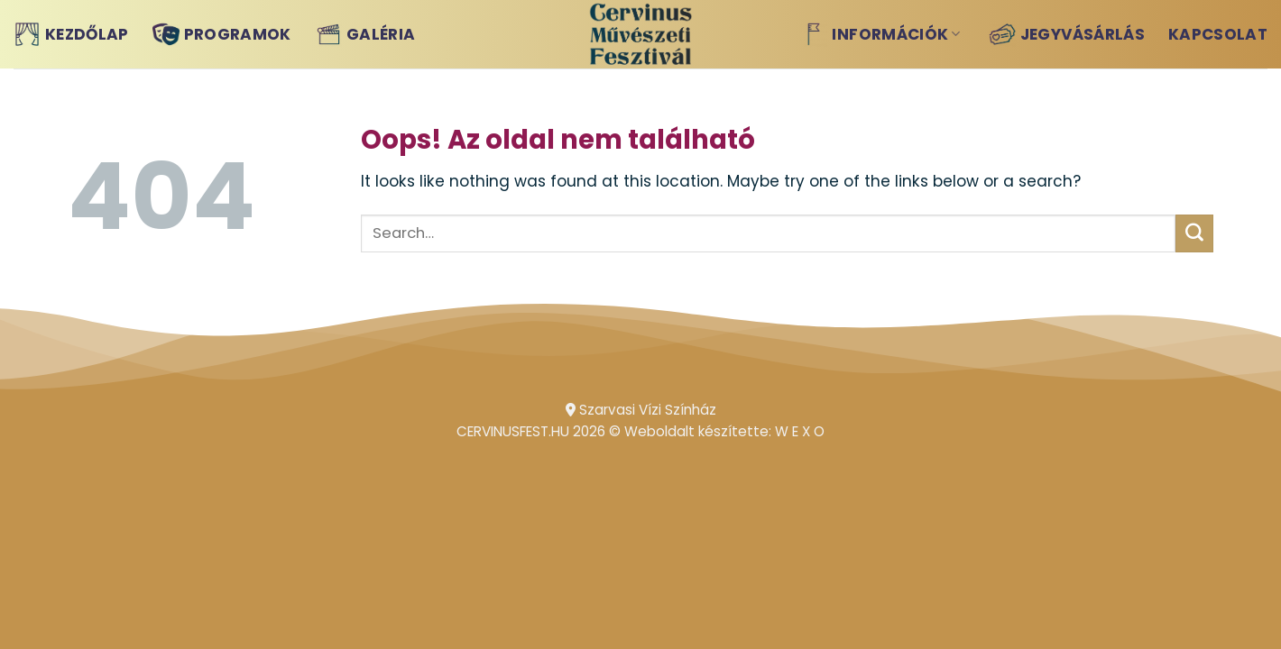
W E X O (800, 431)
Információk (880, 34)
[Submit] (1194, 233)
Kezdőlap (71, 34)
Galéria (365, 34)
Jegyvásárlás (1067, 34)
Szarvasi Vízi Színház (641, 409)
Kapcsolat (1217, 34)
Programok (221, 34)
